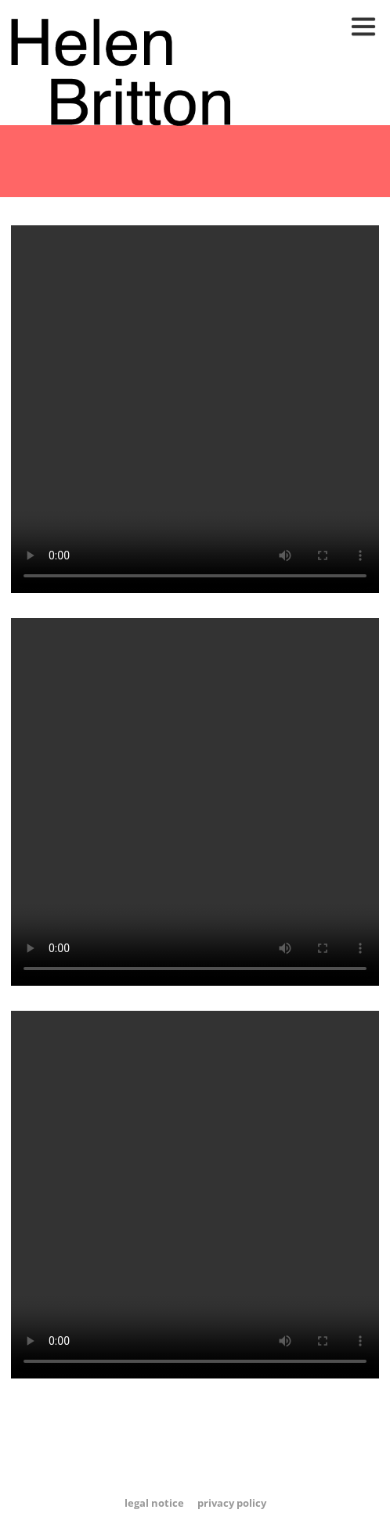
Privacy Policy (231, 1503)
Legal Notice (154, 1503)
